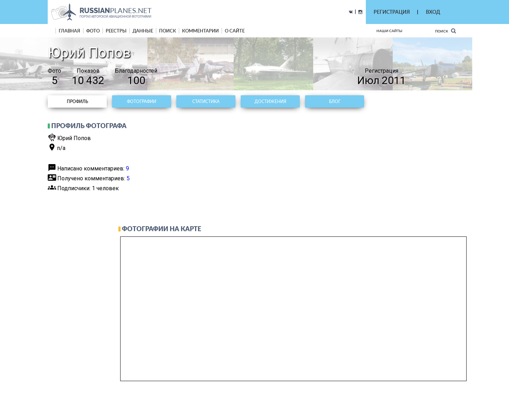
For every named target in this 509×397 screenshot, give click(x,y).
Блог (334, 101)
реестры (116, 31)
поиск (167, 31)
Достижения (270, 101)
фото (93, 31)
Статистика (206, 101)
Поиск (445, 31)
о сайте (235, 31)
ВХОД (433, 12)
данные (143, 31)
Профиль (77, 101)
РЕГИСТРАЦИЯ (392, 12)
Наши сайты (389, 31)
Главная (69, 31)
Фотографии (141, 101)
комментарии (200, 31)
